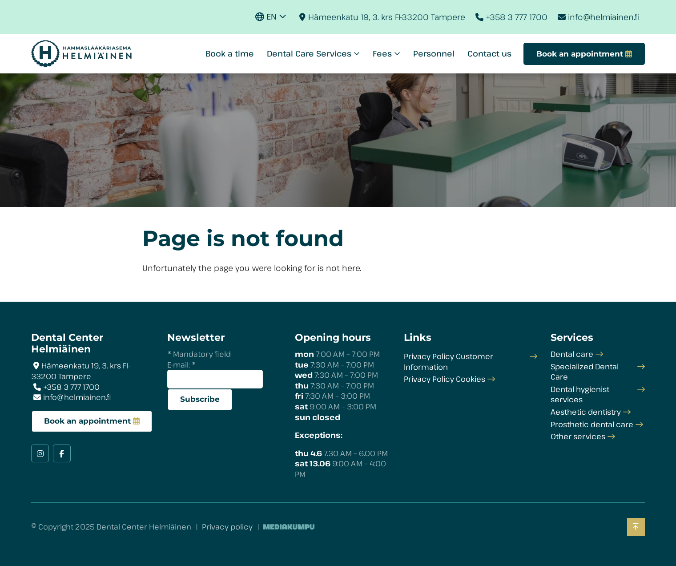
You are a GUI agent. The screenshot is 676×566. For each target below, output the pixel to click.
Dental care (572, 354)
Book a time (229, 53)
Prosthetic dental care (592, 424)
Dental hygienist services (580, 394)
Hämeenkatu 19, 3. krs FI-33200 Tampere (386, 17)
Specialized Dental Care (585, 371)
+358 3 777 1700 (516, 17)
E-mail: (181, 365)
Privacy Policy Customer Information (448, 361)
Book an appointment (87, 420)
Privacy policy (227, 527)
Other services (578, 436)
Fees (382, 53)
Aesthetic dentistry (586, 412)
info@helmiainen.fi (603, 17)
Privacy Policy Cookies (444, 379)
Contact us (489, 53)
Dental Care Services (309, 53)
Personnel (434, 53)
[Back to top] (636, 527)
